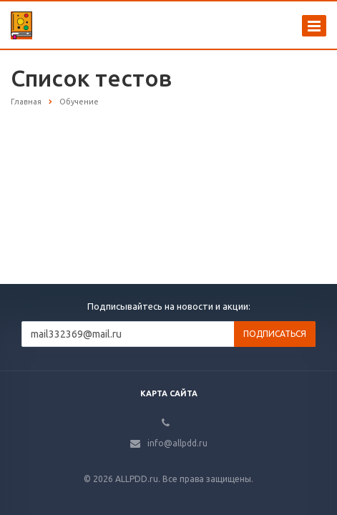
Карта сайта (168, 393)
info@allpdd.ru (177, 443)
